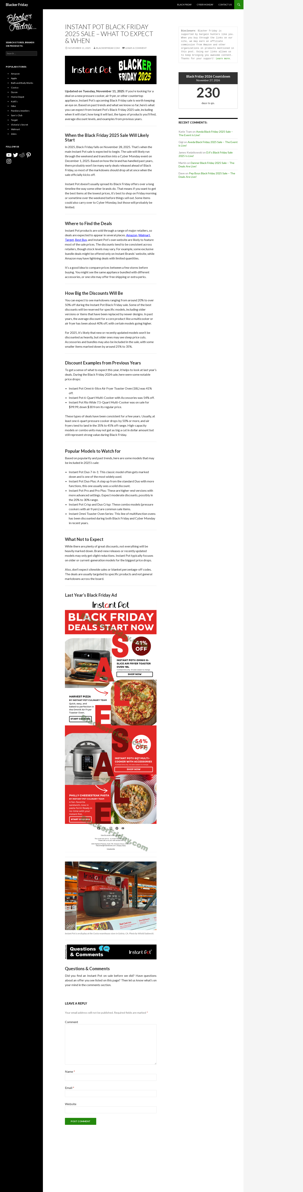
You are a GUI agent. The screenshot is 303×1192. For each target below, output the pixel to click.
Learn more (223, 58)
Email (69, 1087)
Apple (14, 78)
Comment (71, 1022)
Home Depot (17, 96)
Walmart (144, 235)
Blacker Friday (17, 5)
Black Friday (184, 4)
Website (70, 1104)
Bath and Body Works (22, 82)
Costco (14, 87)
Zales (14, 133)
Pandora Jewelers (20, 110)
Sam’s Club (16, 115)
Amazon (131, 235)
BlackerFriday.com (108, 48)
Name (70, 1071)
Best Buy (81, 239)
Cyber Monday (205, 4)
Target (69, 239)
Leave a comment (136, 48)
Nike (13, 106)
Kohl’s (14, 101)
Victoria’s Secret (19, 124)
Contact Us (225, 4)
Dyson (14, 92)
